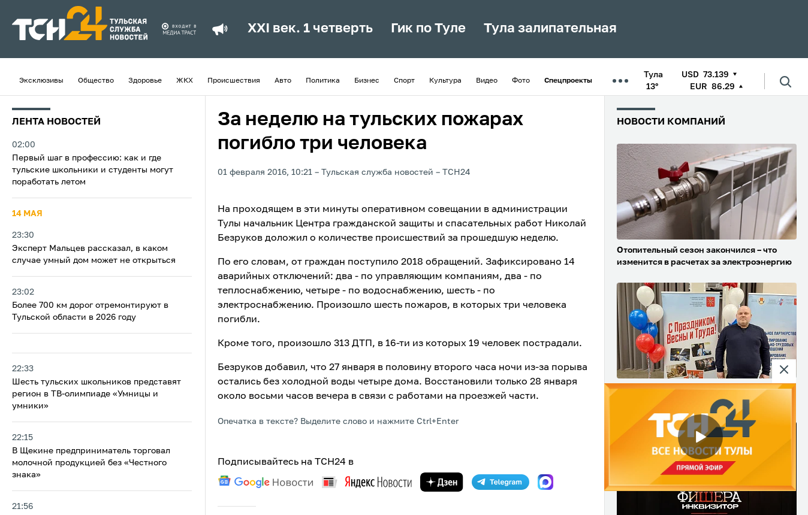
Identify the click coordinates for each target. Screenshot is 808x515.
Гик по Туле (428, 28)
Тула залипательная (550, 28)
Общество (96, 80)
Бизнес (366, 80)
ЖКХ (184, 80)
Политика (323, 80)
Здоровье (145, 80)
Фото (521, 80)
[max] (545, 482)
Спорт (404, 80)
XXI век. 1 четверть (310, 28)
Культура (445, 80)
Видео (487, 80)
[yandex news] (367, 481)
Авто (283, 80)
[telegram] (500, 482)
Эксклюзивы (41, 80)
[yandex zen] (441, 482)
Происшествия (233, 80)
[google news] (265, 482)
